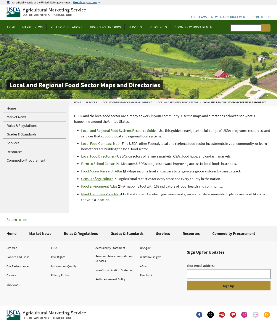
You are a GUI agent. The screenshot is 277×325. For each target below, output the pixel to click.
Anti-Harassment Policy (110, 279)
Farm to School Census (98, 163)
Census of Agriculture (97, 178)
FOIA (54, 248)
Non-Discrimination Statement (115, 270)
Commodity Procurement (233, 233)
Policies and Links (17, 257)
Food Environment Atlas (99, 186)
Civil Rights (58, 257)
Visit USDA (12, 285)
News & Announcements (229, 17)
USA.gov (145, 248)
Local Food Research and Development (126, 102)
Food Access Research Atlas (101, 171)
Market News (40, 233)
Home (77, 102)
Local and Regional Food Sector (177, 102)
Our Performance (17, 266)
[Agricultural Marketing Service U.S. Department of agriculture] (46, 12)
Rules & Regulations (81, 233)
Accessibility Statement (110, 248)
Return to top (16, 219)
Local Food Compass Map (100, 143)
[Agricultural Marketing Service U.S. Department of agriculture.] (46, 315)
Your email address (201, 265)
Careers (11, 275)
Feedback (146, 275)
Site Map (11, 248)
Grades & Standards (127, 233)
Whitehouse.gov (150, 257)
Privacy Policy (60, 275)
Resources (191, 233)
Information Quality (64, 266)
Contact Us (262, 17)
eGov (143, 266)
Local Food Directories (98, 156)
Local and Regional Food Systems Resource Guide (118, 130)
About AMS (199, 17)
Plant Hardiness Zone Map (101, 194)
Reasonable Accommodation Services (114, 258)
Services (91, 102)
